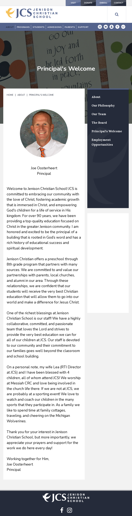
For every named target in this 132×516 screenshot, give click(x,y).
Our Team (99, 96)
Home (10, 77)
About (21, 77)
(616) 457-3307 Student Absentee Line (66, 513)
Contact (117, 3)
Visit (60, 3)
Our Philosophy (103, 88)
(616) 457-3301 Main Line (66, 510)
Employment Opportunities (102, 124)
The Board (99, 105)
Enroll (98, 3)
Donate (79, 3)
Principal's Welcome (41, 77)
